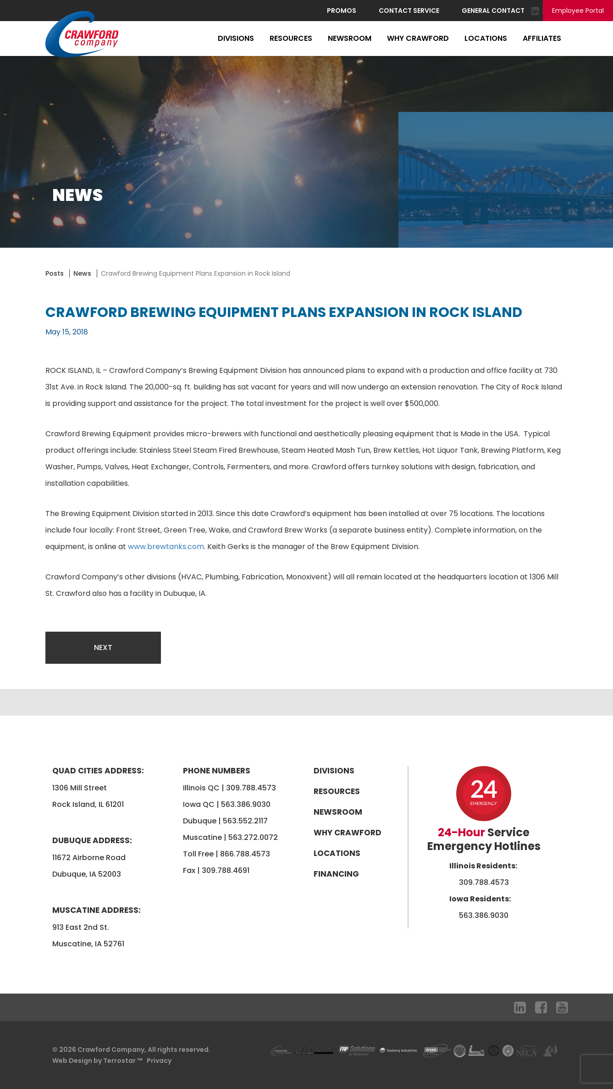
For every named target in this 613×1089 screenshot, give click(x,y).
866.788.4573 (245, 854)
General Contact (493, 10)
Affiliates (542, 38)
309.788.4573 (251, 788)
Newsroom (349, 38)
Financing (336, 873)
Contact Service (409, 10)
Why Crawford (418, 38)
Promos (341, 10)
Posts (54, 273)
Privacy (159, 1060)
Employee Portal (578, 10)
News (82, 273)
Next (103, 647)
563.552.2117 (245, 821)
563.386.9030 (246, 804)
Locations (485, 38)
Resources (291, 38)
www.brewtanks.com (166, 546)
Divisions (236, 38)
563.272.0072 (253, 837)
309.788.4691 (225, 870)
